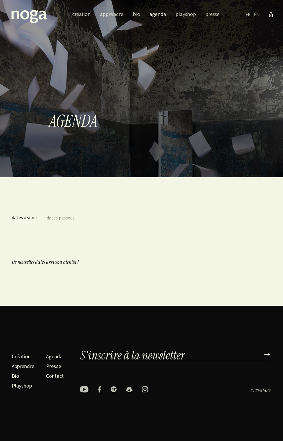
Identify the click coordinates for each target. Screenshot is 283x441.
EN (257, 15)
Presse (212, 14)
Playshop (186, 14)
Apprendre (111, 14)
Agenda (158, 14)
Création (81, 14)
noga (28, 15)
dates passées (61, 218)
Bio (136, 14)
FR (249, 15)
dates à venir (24, 217)
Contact (55, 376)
